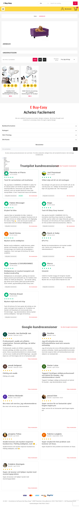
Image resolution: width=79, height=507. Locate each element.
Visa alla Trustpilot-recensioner (66, 166)
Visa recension (32, 359)
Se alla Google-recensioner (69, 327)
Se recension (33, 195)
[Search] (61, 3)
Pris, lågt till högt (68, 59)
